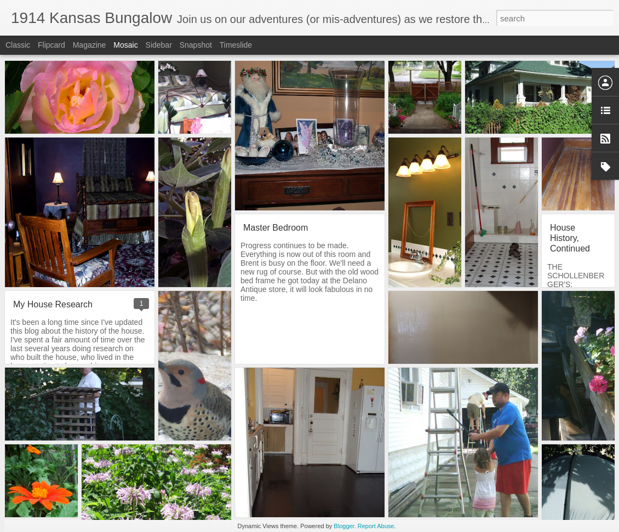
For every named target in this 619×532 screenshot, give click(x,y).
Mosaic (125, 45)
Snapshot (196, 45)
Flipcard (51, 45)
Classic (17, 45)
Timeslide (236, 45)
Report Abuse (376, 526)
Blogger (344, 526)
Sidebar (159, 45)
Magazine (89, 45)
